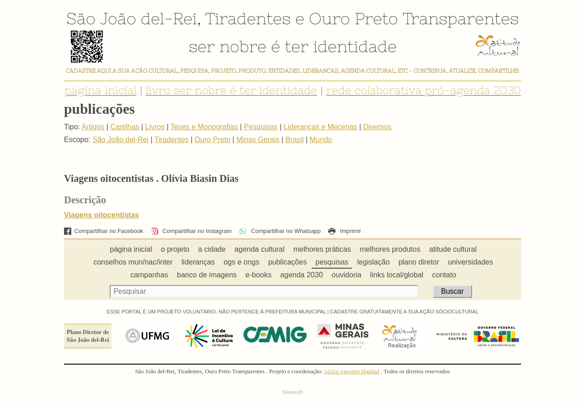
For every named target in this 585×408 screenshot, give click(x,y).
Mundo (321, 139)
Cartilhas (124, 127)
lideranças (198, 262)
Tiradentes (248, 18)
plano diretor (419, 262)
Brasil (294, 139)
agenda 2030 (301, 275)
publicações (287, 262)
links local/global (397, 275)
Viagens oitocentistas (101, 215)
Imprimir (344, 231)
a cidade (212, 249)
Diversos (377, 127)
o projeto (175, 249)
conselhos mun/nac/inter (132, 262)
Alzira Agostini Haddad (351, 371)
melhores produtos (390, 249)
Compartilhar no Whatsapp (279, 231)
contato (444, 275)
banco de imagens (207, 275)
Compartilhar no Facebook (103, 231)
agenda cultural (259, 249)
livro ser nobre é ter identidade (231, 90)
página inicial (100, 90)
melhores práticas (322, 249)
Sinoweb (292, 392)
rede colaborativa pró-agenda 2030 (423, 90)
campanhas (149, 275)
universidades (470, 262)
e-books (258, 275)
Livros (155, 127)
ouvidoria (347, 275)
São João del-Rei (131, 18)
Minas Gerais (257, 139)
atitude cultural (453, 249)
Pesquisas (261, 127)
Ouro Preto (353, 18)
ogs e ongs (241, 262)
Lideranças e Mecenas (320, 127)
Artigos (93, 127)
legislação (373, 262)
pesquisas (331, 262)
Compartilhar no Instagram (191, 231)
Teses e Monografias (204, 127)
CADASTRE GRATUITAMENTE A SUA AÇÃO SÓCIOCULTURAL (404, 311)
